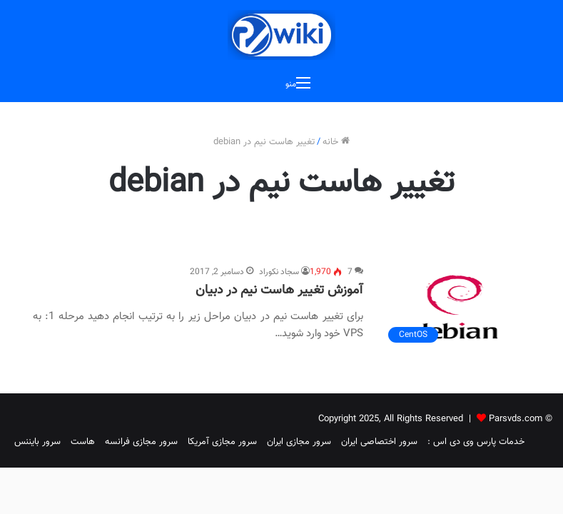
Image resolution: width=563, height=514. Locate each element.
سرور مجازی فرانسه (141, 442)
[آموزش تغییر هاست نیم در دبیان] (455, 307)
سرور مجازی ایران (299, 442)
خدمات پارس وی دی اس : (475, 442)
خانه (336, 142)
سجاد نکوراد (279, 272)
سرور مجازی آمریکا (222, 442)
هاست (83, 442)
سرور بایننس (37, 442)
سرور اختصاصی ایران (379, 442)
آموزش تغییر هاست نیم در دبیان (279, 291)
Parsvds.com (515, 419)
